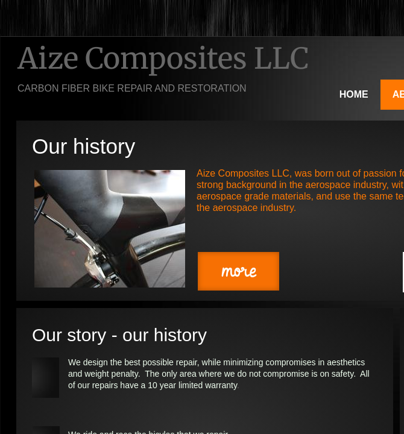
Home (353, 94)
